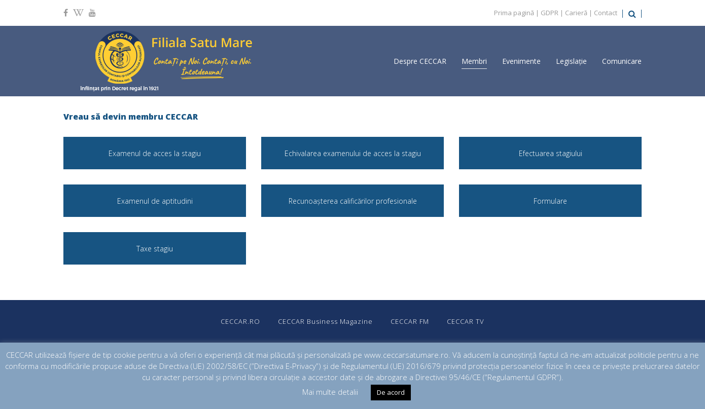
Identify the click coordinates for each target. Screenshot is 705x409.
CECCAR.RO (240, 321)
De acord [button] (391, 392)
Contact (605, 12)
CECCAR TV (465, 321)
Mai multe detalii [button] (330, 392)
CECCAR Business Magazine (325, 321)
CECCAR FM (410, 321)
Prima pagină (514, 12)
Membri (474, 61)
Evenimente (521, 61)
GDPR (549, 12)
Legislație (571, 61)
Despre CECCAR (420, 61)
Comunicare (622, 61)
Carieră (576, 12)
